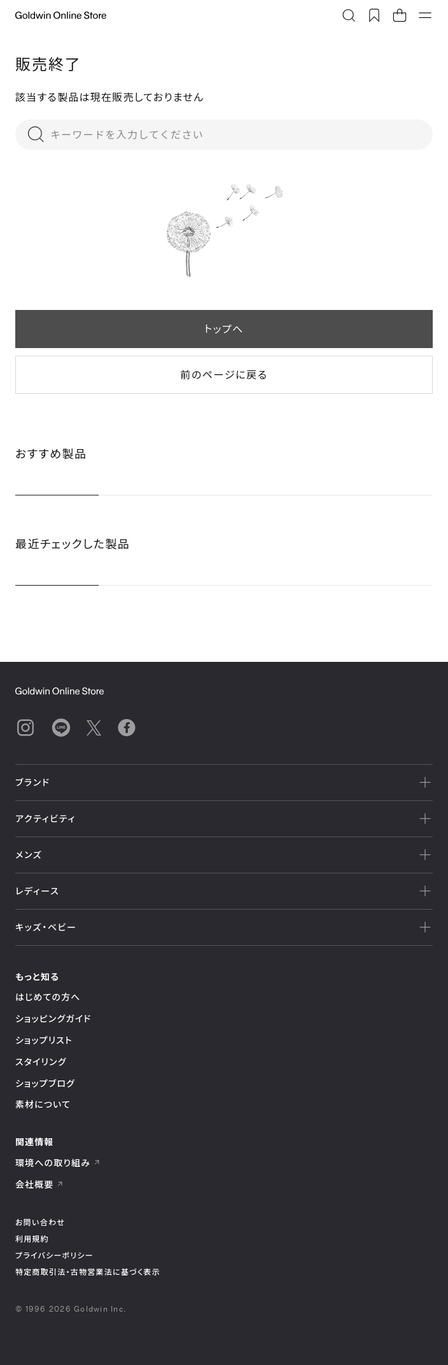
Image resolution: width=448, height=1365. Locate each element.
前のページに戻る (223, 374)
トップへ (224, 328)
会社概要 (39, 1184)
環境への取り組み (58, 1163)
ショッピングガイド (53, 1018)
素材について (43, 1104)
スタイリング (40, 1062)
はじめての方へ (48, 997)
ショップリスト (44, 1040)
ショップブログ (45, 1083)
